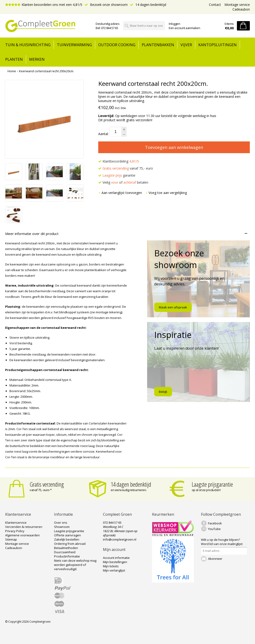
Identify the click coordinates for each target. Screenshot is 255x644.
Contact (215, 4)
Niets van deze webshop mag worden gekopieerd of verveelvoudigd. (75, 564)
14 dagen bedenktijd (148, 4)
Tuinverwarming (74, 44)
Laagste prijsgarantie (212, 484)
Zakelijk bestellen (66, 539)
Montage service (237, 4)
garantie (116, 175)
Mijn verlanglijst (114, 570)
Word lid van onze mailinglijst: (222, 542)
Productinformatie (67, 556)
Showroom (62, 527)
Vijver (186, 44)
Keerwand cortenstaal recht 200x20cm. (46, 71)
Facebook (215, 523)
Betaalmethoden (66, 548)
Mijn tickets (111, 566)
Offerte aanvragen (67, 535)
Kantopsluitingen (217, 44)
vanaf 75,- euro (125, 168)
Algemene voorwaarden (22, 535)
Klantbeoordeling (118, 161)
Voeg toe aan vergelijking (166, 192)
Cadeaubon (241, 9)
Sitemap (11, 539)
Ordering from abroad (70, 544)
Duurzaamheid (64, 552)
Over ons (60, 522)
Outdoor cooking (116, 44)
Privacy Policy (14, 531)
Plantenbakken (158, 44)
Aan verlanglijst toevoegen (120, 192)
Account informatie (116, 558)
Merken (37, 59)
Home (12, 71)
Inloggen (174, 24)
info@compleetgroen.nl (119, 539)
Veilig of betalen (123, 182)
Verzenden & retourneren (23, 527)
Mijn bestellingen (115, 562)
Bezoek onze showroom (106, 4)
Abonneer (215, 559)
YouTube (214, 529)
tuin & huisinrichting (28, 44)
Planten (14, 59)
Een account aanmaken (184, 28)
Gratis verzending (47, 484)
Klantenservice (16, 522)
